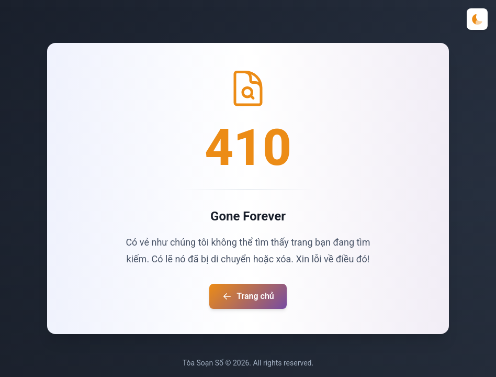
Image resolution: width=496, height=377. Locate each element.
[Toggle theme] (477, 19)
